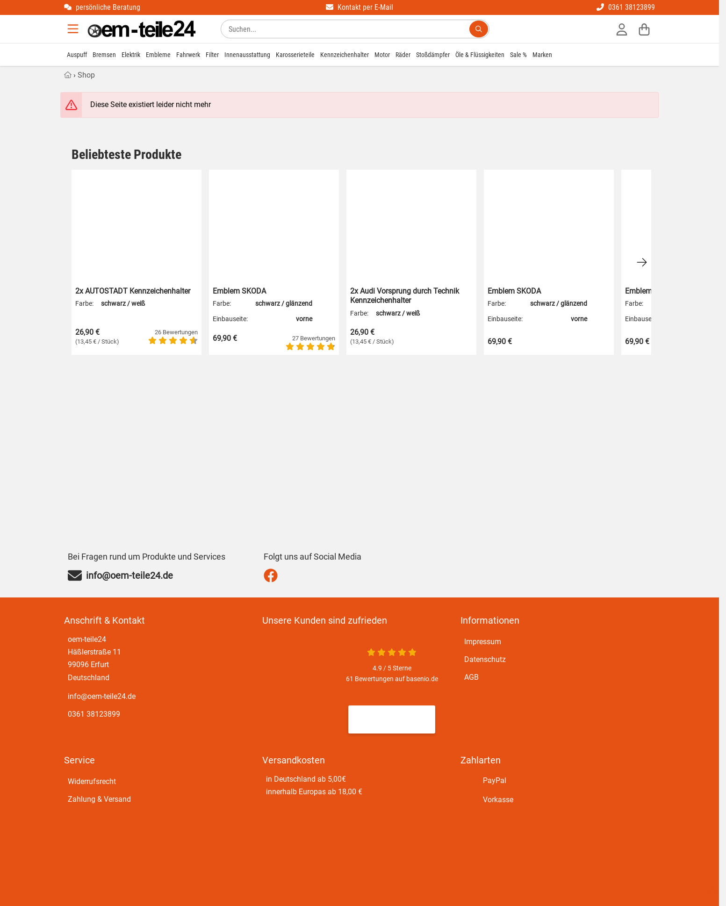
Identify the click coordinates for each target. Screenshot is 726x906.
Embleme (158, 54)
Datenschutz (485, 659)
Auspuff (77, 54)
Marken (542, 54)
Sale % (518, 54)
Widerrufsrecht (92, 781)
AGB (471, 677)
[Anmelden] (622, 29)
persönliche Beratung (102, 7)
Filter (212, 54)
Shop (86, 75)
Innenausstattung (247, 54)
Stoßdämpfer (433, 54)
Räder (402, 54)
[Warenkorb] (644, 29)
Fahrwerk (188, 54)
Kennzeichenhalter (344, 54)
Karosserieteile (295, 54)
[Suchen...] (478, 29)
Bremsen (104, 54)
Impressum (482, 641)
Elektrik (131, 54)
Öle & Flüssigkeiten (479, 54)
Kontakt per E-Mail (359, 7)
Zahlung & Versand (99, 799)
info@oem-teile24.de (102, 696)
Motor (382, 54)
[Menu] (74, 29)
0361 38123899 (626, 7)
